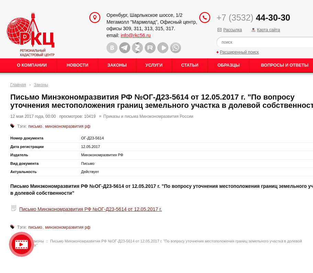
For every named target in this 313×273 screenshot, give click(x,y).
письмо (35, 126)
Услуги (154, 65)
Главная (18, 84)
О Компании (32, 65)
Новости (77, 65)
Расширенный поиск (239, 52)
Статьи (189, 65)
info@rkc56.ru (135, 35)
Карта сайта (268, 29)
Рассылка (232, 29)
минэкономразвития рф (67, 126)
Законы (117, 65)
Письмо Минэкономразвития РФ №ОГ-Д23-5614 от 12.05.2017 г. (90, 209)
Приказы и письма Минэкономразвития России (148, 116)
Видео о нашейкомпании (21, 244)
